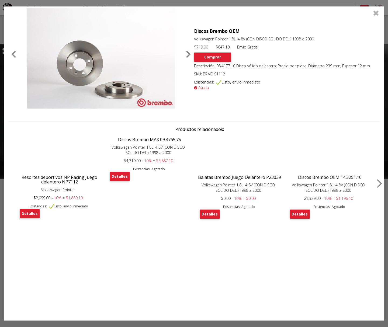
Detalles (30, 213)
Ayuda (201, 87)
